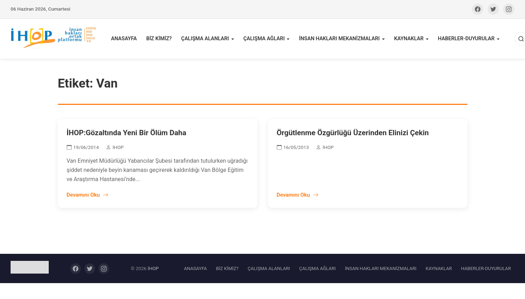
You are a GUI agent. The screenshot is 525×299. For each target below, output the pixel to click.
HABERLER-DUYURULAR (464, 39)
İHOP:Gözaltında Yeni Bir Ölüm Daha (126, 134)
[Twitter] (493, 9)
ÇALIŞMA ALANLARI (206, 39)
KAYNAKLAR (407, 39)
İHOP (153, 269)
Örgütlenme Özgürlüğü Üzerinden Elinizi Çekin (353, 134)
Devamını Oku (87, 196)
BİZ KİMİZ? (160, 39)
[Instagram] (508, 9)
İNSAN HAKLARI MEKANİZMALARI (338, 39)
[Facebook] (477, 9)
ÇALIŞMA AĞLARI (264, 39)
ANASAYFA (126, 39)
